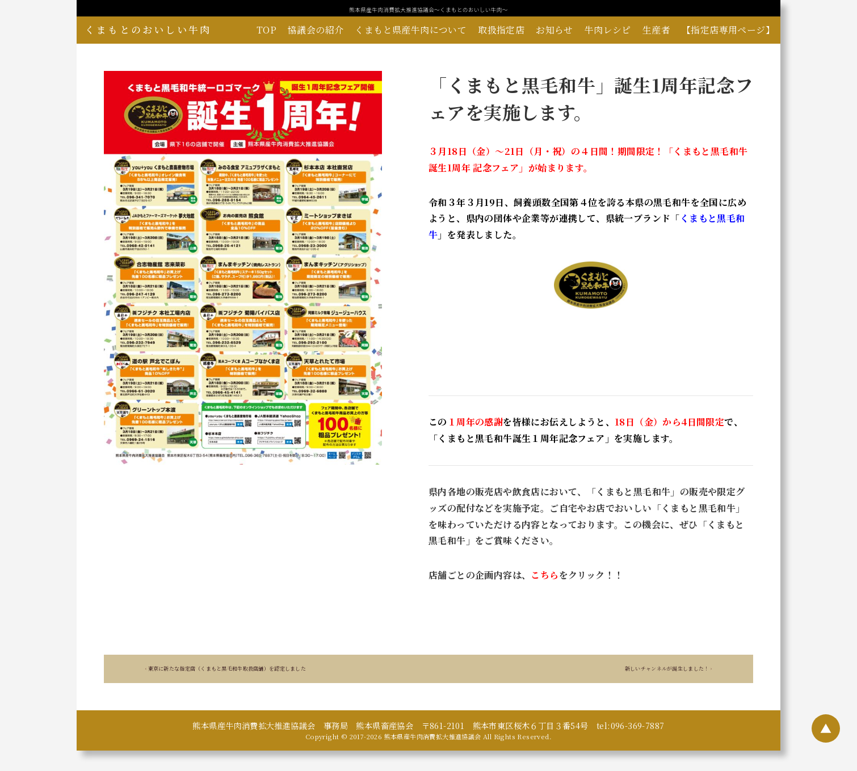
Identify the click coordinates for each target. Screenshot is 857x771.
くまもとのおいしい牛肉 (148, 29)
